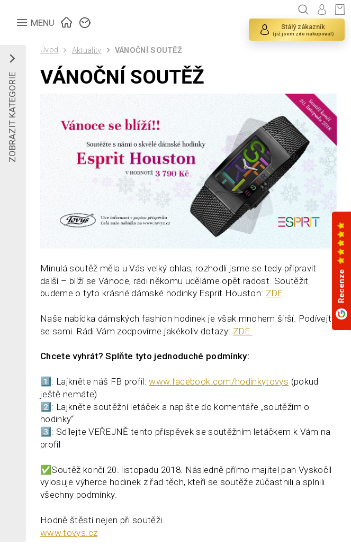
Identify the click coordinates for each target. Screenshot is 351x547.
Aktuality (87, 50)
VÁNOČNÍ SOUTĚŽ (148, 50)
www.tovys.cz (68, 532)
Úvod (49, 49)
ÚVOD (67, 21)
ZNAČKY (85, 21)
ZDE (274, 293)
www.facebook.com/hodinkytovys (219, 381)
